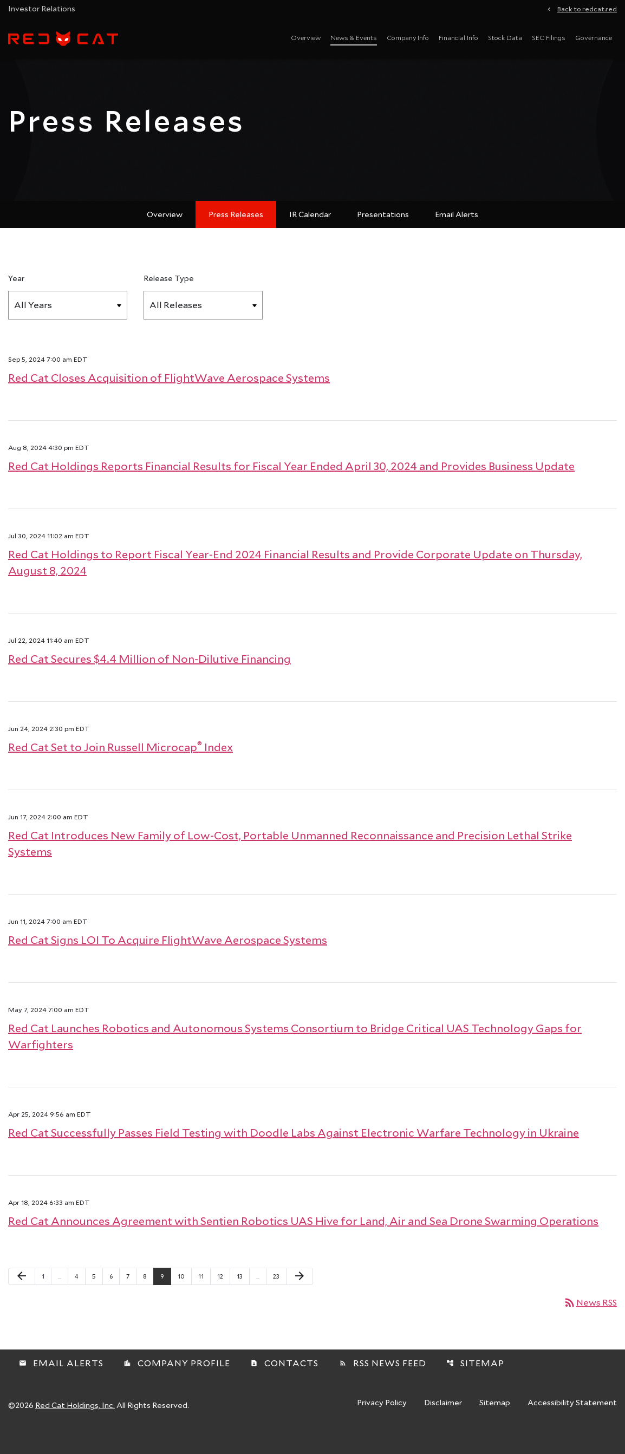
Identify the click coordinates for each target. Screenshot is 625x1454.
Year (16, 299)
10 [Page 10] (184, 1296)
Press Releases (236, 235)
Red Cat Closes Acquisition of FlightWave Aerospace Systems (169, 398)
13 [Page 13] (243, 1296)
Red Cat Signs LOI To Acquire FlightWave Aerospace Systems (167, 960)
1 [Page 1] (46, 1296)
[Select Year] (67, 325)
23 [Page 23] (279, 1296)
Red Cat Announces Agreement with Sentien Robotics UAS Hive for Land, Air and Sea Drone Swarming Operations (303, 1241)
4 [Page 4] (80, 1296)
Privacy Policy (382, 1423)
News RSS (590, 1322)
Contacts (284, 1383)
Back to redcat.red (587, 8)
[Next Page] (299, 1297)
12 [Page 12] (223, 1296)
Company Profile (176, 1383)
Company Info (408, 37)
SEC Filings (548, 37)
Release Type (169, 299)
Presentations (383, 235)
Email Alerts (456, 235)
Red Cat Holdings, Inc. (75, 1425)
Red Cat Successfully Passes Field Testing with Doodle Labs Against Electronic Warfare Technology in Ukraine (293, 1153)
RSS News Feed (382, 1383)
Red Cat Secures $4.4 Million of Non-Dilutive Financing (149, 679)
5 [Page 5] (97, 1296)
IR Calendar (310, 235)
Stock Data (505, 37)
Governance (593, 37)
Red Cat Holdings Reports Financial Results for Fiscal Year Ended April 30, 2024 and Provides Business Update (291, 486)
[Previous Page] (21, 1297)
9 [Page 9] (165, 1296)
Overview (306, 37)
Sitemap (475, 1383)
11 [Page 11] (204, 1296)
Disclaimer (443, 1423)
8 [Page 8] (148, 1296)
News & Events (353, 37)
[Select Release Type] (203, 325)
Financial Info (458, 37)
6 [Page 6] (114, 1296)
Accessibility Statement (572, 1423)
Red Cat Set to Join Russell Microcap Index (120, 767)
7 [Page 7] (131, 1296)
